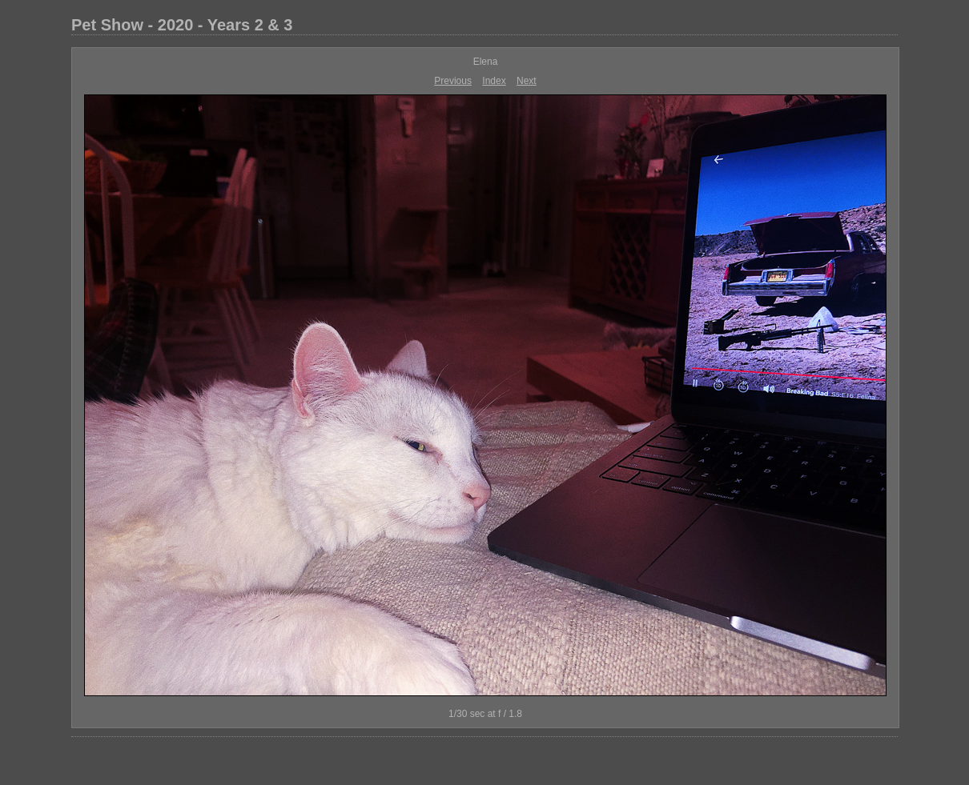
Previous (453, 80)
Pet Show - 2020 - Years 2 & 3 (181, 25)
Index (493, 80)
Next (527, 80)
